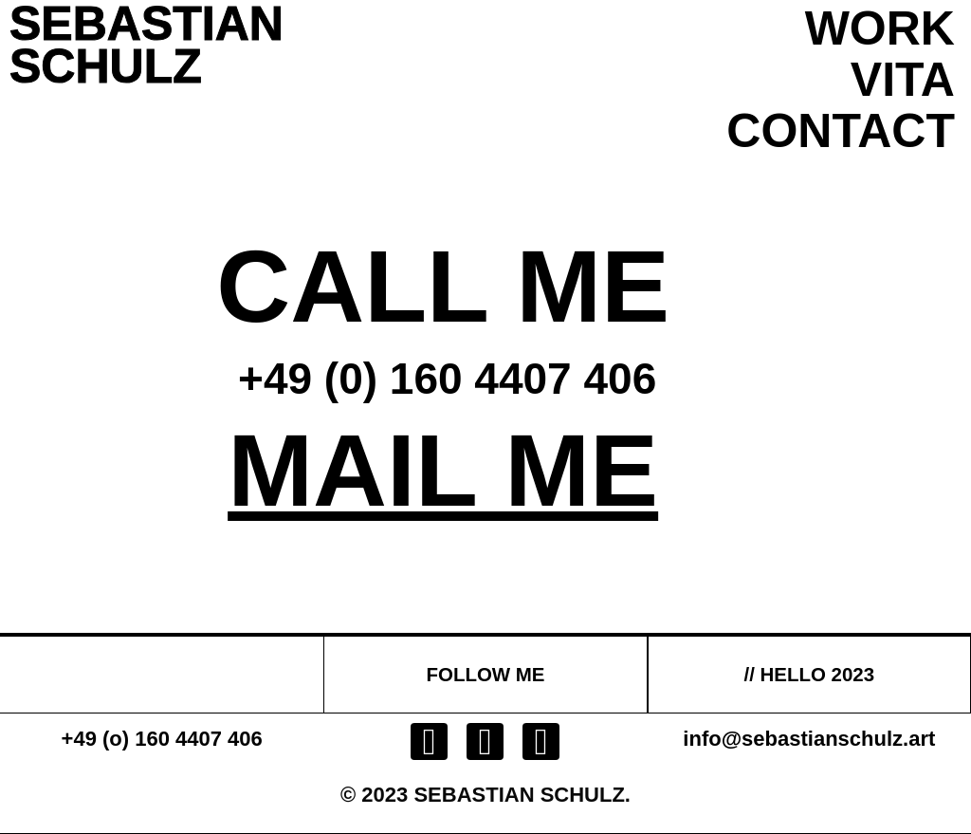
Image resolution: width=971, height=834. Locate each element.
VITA (903, 80)
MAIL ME (443, 470)
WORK (880, 28)
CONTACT (840, 131)
